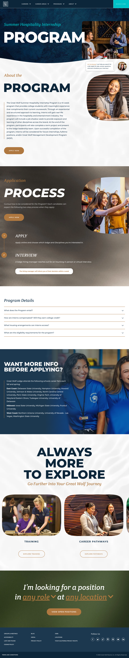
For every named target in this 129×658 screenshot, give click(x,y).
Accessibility (8, 637)
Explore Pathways (94, 554)
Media (33, 637)
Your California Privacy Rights (66, 641)
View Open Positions (64, 612)
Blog (33, 633)
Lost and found (10, 641)
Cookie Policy (9, 644)
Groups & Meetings (11, 633)
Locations (58, 637)
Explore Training (31, 554)
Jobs (56, 633)
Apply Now (14, 151)
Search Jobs (121, 4)
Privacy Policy (36, 641)
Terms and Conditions (10, 655)
